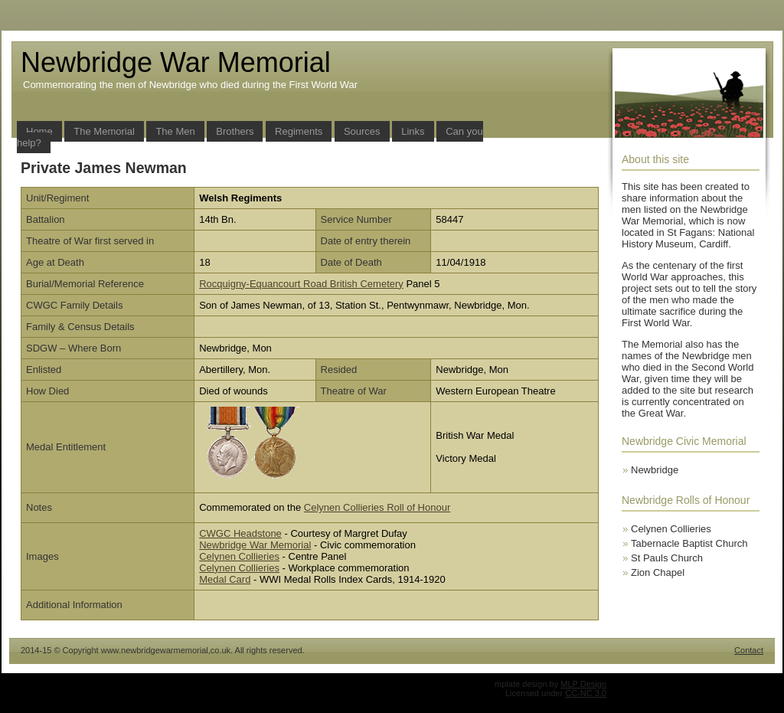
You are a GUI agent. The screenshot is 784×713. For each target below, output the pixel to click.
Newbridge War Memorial (255, 545)
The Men (174, 131)
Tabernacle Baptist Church (689, 543)
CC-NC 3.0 (585, 693)
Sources (362, 131)
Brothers (234, 131)
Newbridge (654, 470)
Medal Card (224, 579)
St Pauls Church (667, 558)
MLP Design (583, 683)
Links (412, 131)
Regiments (298, 131)
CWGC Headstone (240, 533)
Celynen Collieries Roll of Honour (377, 507)
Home (39, 131)
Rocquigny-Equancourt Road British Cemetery (301, 283)
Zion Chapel (657, 572)
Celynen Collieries (239, 556)
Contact (748, 650)
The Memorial (104, 131)
